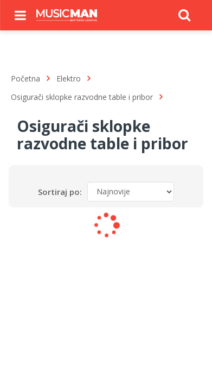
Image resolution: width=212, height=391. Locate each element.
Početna (25, 78)
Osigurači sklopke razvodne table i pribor (82, 97)
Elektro (68, 78)
